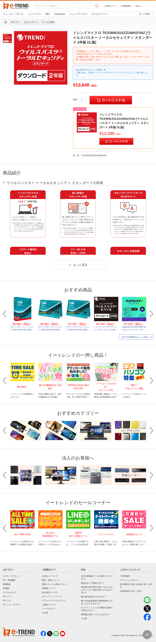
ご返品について (49, 604)
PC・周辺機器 (9, 580)
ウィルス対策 (48, 22)
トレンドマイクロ (78, 14)
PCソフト (15, 22)
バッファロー (34, 14)
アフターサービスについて (54, 600)
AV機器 (6, 588)
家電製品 (7, 584)
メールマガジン (49, 608)
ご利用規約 (125, 576)
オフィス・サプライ (12, 604)
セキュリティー (31, 22)
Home (5, 22)
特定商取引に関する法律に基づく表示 (136, 585)
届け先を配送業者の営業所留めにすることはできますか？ (97, 602)
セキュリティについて (52, 596)
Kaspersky (59, 14)
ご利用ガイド (109, 6)
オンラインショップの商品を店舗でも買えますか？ (97, 609)
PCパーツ (7, 596)
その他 (45, 613)
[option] (40, 58)
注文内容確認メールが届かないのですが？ (97, 577)
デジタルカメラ (10, 592)
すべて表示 (144, 14)
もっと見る (78, 264)
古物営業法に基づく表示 (131, 591)
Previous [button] (4, 313)
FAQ (138, 6)
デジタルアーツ (99, 14)
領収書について (49, 588)
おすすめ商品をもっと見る (134, 337)
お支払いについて (50, 576)
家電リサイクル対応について (55, 584)
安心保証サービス (50, 592)
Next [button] (151, 313)
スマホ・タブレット (12, 576)
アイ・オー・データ (13, 14)
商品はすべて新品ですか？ (93, 583)
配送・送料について (51, 580)
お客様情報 (125, 6)
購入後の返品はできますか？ (94, 596)
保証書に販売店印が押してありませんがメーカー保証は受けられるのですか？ (97, 590)
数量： (80, 99)
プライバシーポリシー (130, 580)
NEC (47, 14)
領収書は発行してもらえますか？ (96, 614)
